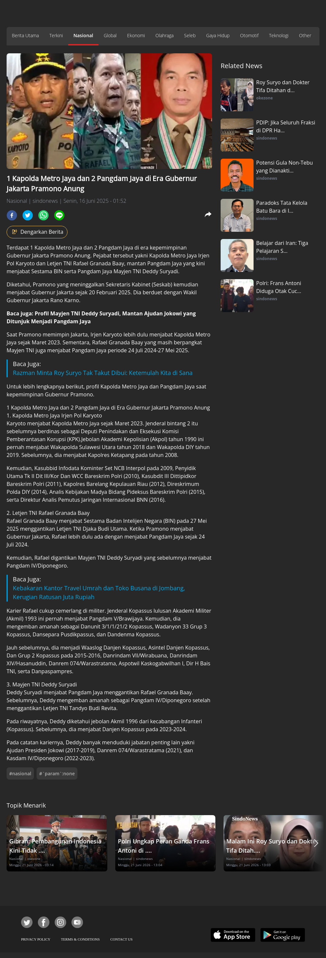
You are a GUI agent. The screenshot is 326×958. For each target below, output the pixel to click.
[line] (59, 215)
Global (110, 35)
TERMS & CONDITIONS (80, 939)
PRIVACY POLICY (35, 939)
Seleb (190, 35)
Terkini (56, 35)
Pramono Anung (70, 255)
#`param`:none (57, 773)
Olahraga (164, 35)
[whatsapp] (43, 215)
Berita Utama (25, 35)
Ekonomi (136, 35)
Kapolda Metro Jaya (58, 247)
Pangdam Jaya (115, 247)
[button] (316, 843)
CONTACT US (121, 939)
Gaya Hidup (218, 35)
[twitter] (27, 215)
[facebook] (12, 215)
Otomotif (249, 35)
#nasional (20, 773)
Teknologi (278, 35)
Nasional (83, 35)
